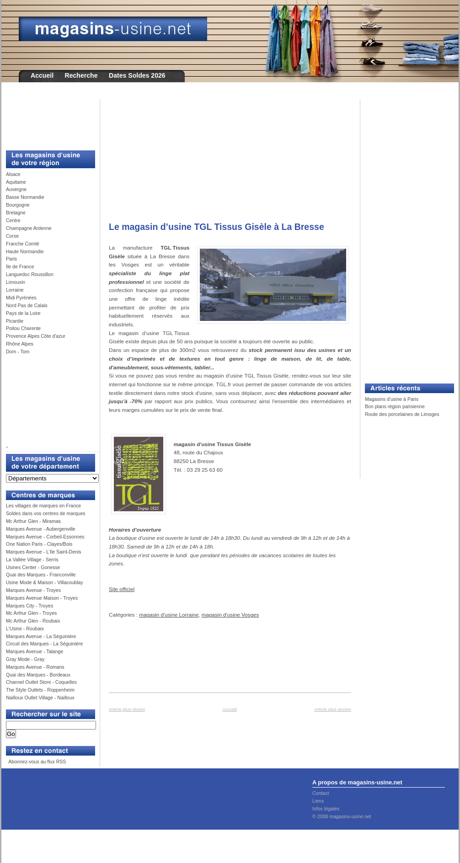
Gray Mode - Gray (25, 659)
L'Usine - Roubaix (25, 628)
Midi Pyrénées (21, 297)
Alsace (13, 174)
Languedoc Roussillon (29, 274)
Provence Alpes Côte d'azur (35, 336)
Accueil (42, 75)
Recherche (81, 75)
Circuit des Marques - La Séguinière (44, 643)
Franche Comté (22, 243)
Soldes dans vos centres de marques (46, 513)
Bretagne (16, 212)
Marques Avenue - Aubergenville (40, 529)
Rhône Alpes (19, 343)
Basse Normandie (25, 197)
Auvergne (16, 189)
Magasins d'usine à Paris (391, 399)
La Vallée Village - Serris (32, 559)
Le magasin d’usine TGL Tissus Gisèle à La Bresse (216, 227)
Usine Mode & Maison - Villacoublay (44, 582)
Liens (318, 801)
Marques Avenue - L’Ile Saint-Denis (43, 551)
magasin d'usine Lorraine (168, 615)
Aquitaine (16, 182)
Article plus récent (127, 709)
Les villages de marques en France (43, 505)
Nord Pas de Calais (27, 305)
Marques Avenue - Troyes (33, 590)
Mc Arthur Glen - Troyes (31, 613)
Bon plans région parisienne (395, 406)
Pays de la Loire (23, 313)
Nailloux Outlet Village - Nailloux (40, 697)
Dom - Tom (17, 351)
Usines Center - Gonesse (33, 567)
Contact (320, 793)
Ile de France (20, 266)
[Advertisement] (47, 119)
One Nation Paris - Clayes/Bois (39, 544)
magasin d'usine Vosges (230, 615)
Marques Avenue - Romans (35, 667)
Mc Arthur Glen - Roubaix (33, 620)
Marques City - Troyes (29, 605)
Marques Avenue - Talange (34, 651)
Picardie (14, 321)
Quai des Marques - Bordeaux (38, 674)
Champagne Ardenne (29, 228)
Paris (11, 258)
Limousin (15, 282)
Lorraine (15, 290)
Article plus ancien (333, 709)
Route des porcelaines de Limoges (402, 414)
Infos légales (325, 808)
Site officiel (121, 589)
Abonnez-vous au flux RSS (36, 761)
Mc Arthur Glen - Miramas (33, 521)
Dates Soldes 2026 (137, 75)
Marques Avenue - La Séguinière (41, 636)
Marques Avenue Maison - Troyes (42, 598)
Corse (12, 236)
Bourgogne (18, 205)
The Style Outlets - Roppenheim (40, 690)
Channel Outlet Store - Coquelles (41, 682)
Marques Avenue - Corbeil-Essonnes (45, 536)
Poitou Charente (23, 328)
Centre (13, 220)
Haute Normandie (25, 251)
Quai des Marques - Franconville (40, 574)
